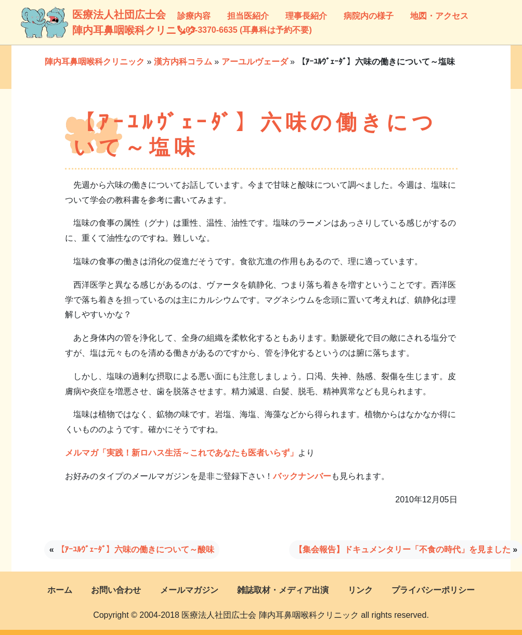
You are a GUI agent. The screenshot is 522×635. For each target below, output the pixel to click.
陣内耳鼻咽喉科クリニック (95, 61)
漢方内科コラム (183, 61)
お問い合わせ (116, 590)
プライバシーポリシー (433, 590)
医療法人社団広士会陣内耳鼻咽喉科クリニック (82, 22)
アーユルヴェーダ (254, 61)
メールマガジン (189, 590)
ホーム (59, 590)
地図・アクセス (439, 15)
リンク (360, 590)
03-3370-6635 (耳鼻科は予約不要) (244, 29)
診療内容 (194, 15)
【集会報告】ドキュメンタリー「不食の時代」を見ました (402, 549)
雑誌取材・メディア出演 (283, 590)
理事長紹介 (306, 15)
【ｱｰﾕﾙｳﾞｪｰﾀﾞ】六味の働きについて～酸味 (135, 549)
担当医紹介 (248, 15)
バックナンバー (302, 476)
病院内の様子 (369, 15)
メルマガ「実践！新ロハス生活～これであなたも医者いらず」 (181, 452)
